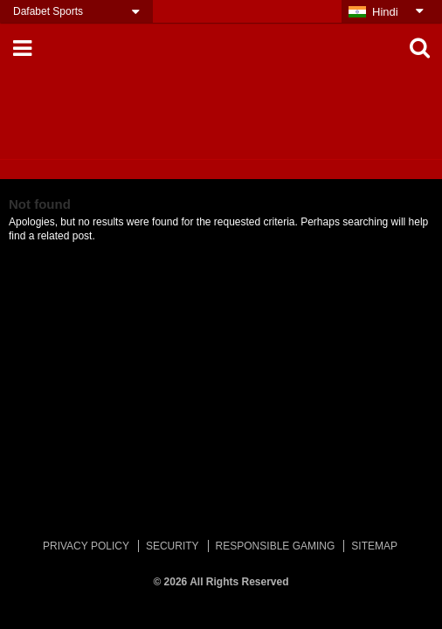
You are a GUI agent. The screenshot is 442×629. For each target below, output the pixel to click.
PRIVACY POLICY (86, 546)
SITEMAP (374, 546)
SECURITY (172, 546)
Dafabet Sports (48, 11)
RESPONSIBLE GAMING (275, 546)
